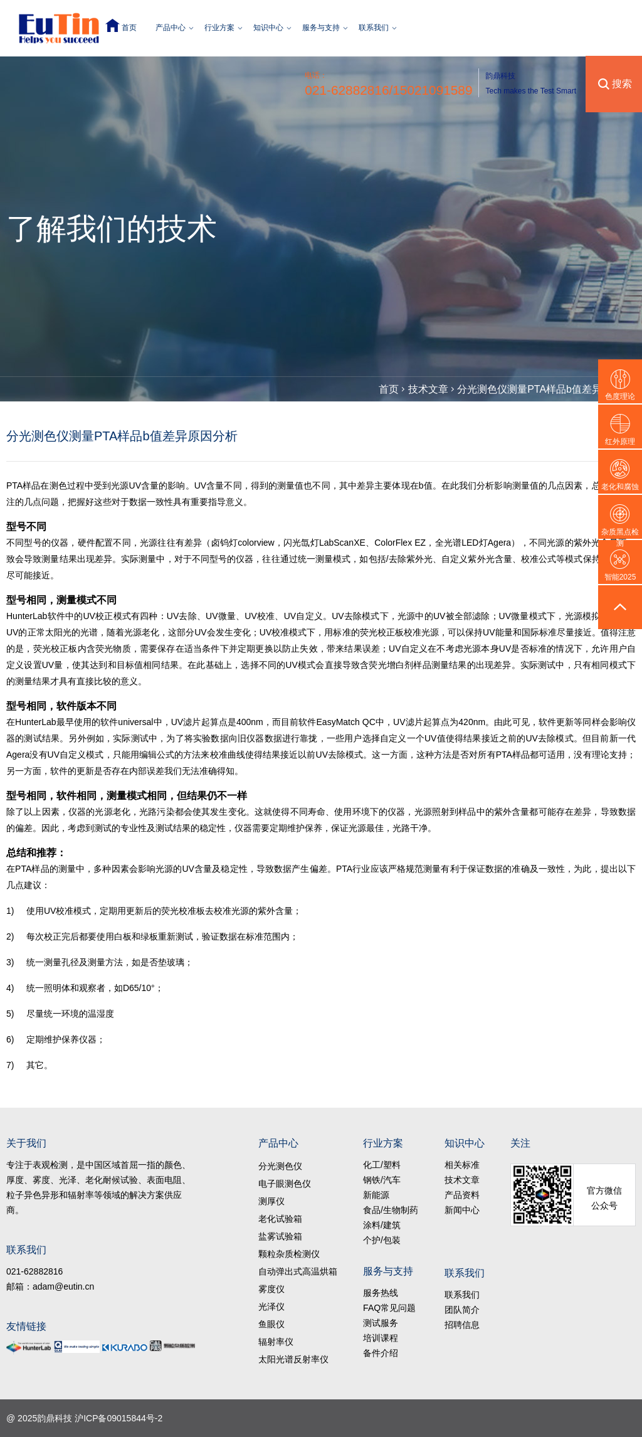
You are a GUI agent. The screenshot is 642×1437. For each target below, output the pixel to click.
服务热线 (380, 1293)
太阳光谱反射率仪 (293, 1359)
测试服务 (380, 1323)
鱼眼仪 (271, 1324)
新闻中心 (462, 1210)
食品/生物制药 (390, 1210)
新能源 (376, 1195)
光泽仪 (271, 1307)
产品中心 (170, 27)
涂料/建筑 (382, 1225)
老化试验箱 (280, 1219)
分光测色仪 (280, 1166)
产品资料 (462, 1195)
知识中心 (268, 27)
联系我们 (374, 27)
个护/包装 (382, 1240)
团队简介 (462, 1310)
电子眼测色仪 (284, 1184)
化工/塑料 (382, 1165)
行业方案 (219, 27)
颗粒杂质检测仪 (289, 1254)
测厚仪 (271, 1201)
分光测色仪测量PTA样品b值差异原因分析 (549, 389)
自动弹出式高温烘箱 (297, 1271)
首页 (129, 27)
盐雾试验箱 (280, 1236)
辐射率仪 (275, 1342)
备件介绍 (380, 1353)
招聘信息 (462, 1325)
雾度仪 (271, 1289)
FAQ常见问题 (389, 1308)
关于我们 (26, 1143)
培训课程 (380, 1338)
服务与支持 (321, 27)
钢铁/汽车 (382, 1180)
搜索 (622, 83)
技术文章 (428, 389)
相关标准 (462, 1165)
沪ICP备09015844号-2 (118, 1418)
